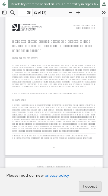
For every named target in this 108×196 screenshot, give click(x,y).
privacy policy (57, 175)
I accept (90, 186)
